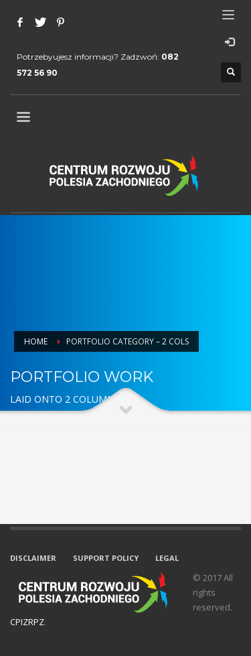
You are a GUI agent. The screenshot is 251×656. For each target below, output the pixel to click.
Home (36, 341)
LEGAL (167, 558)
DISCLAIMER (33, 558)
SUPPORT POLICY (106, 558)
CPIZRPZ (27, 622)
